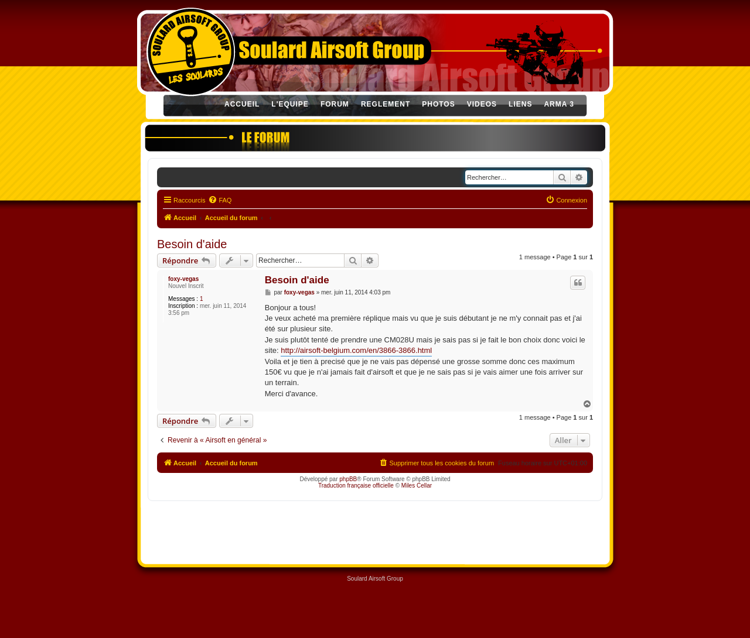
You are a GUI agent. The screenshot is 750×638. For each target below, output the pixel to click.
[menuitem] (219, 200)
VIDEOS (482, 104)
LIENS (520, 104)
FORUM (335, 104)
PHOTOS (438, 104)
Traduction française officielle (356, 485)
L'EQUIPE (290, 104)
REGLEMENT (385, 104)
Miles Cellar (416, 485)
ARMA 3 (559, 104)
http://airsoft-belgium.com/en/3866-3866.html (356, 350)
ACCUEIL (242, 104)
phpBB (348, 479)
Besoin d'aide (192, 244)
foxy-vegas (183, 279)
